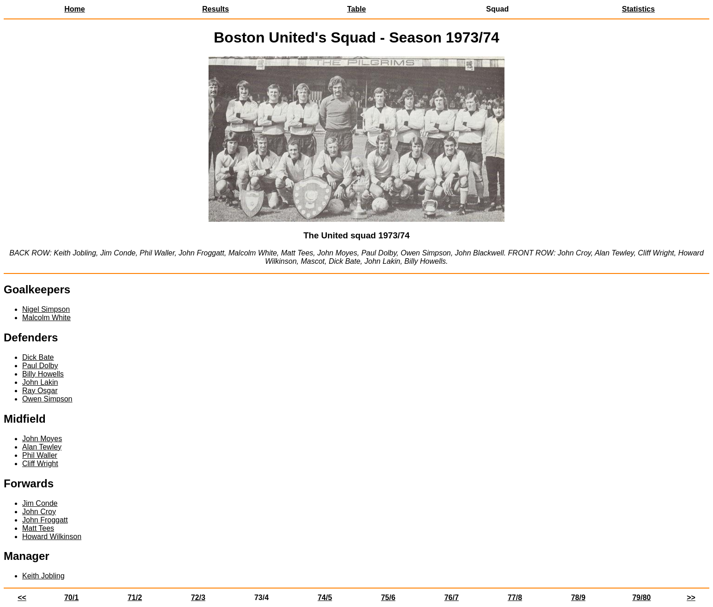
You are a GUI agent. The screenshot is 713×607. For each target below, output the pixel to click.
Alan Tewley (41, 447)
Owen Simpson (47, 399)
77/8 (515, 597)
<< (22, 597)
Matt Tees (38, 528)
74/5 (325, 597)
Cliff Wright (40, 463)
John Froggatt (45, 520)
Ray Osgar (39, 391)
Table (356, 9)
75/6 (388, 597)
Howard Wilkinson (51, 536)
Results (215, 9)
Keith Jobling (43, 576)
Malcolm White (46, 318)
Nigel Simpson (46, 309)
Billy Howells (43, 374)
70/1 (71, 597)
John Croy (39, 512)
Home (74, 9)
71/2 (135, 597)
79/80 (641, 597)
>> (691, 597)
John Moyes (42, 439)
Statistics (638, 9)
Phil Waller (39, 455)
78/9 (578, 597)
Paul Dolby (40, 366)
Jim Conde (39, 503)
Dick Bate (38, 357)
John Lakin (40, 382)
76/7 (451, 597)
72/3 (198, 597)
